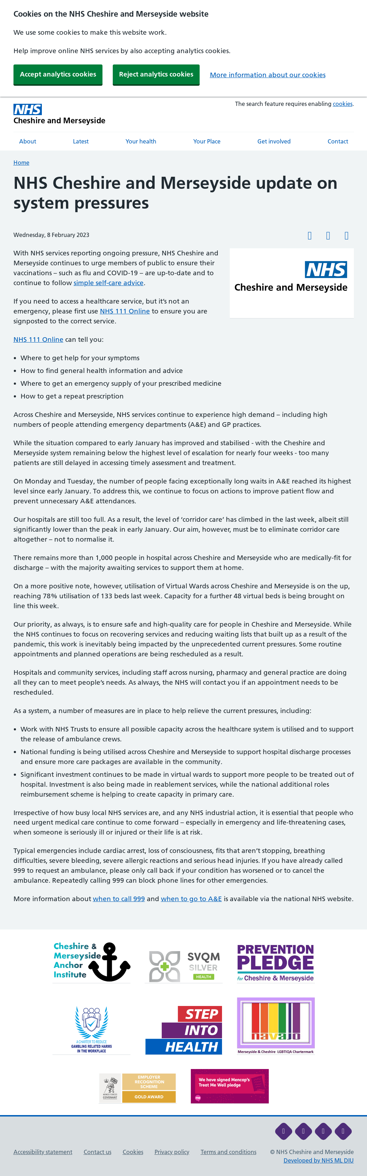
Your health (141, 141)
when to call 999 (119, 899)
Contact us (97, 1151)
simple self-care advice (109, 283)
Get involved (274, 141)
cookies (342, 103)
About (27, 141)
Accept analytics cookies (58, 74)
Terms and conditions (228, 1151)
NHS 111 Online (125, 311)
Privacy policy (172, 1151)
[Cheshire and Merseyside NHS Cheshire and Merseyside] (59, 114)
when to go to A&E (191, 899)
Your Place (207, 141)
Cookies (133, 1151)
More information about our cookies (268, 75)
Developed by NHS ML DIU (319, 1160)
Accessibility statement (42, 1151)
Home (21, 162)
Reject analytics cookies (156, 74)
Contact (338, 141)
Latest (81, 141)
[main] (183, 551)
